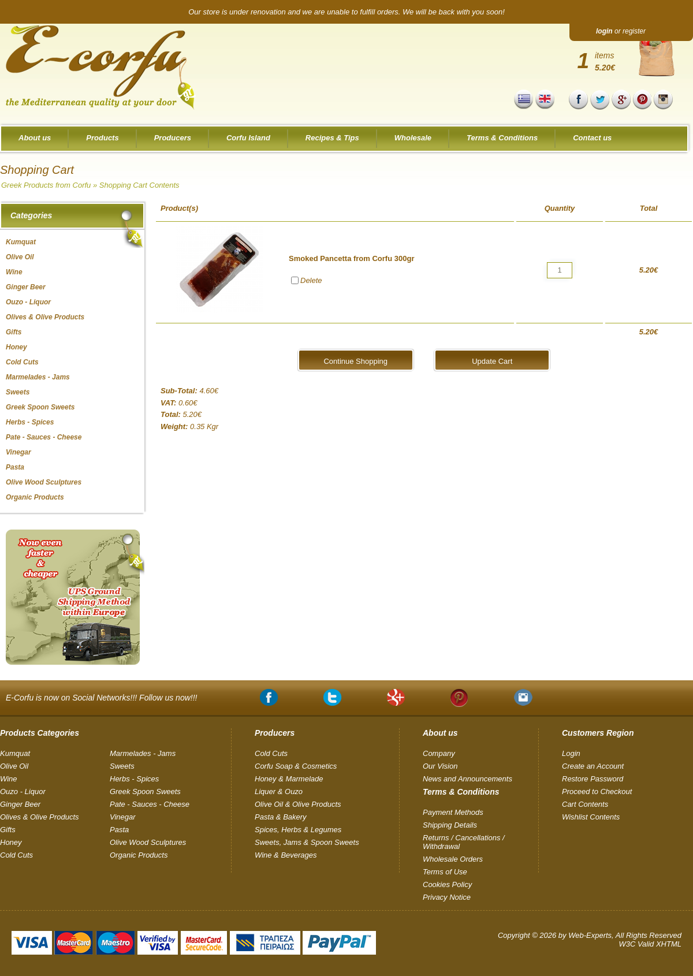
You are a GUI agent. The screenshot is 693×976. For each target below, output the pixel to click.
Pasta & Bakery (281, 817)
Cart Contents (585, 804)
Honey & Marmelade (289, 778)
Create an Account (593, 766)
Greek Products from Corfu (46, 185)
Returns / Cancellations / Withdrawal (464, 842)
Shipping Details (450, 825)
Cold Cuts (16, 855)
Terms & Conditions (502, 137)
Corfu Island (248, 137)
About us (34, 137)
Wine (8, 778)
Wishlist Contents (591, 817)
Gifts (8, 829)
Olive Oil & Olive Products (298, 804)
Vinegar (123, 817)
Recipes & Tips (332, 137)
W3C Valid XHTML (650, 944)
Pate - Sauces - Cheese (149, 804)
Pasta (119, 829)
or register (621, 31)
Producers (172, 137)
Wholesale (412, 137)
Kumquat (15, 753)
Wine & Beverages (286, 855)
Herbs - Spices (134, 778)
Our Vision (440, 766)
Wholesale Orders (453, 859)
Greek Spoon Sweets (145, 791)
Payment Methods (453, 812)
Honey (11, 842)
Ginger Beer (20, 804)
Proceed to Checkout (597, 791)
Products (102, 137)
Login (571, 753)
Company (439, 753)
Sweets (122, 766)
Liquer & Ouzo (279, 791)
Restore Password (592, 778)
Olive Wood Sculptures (148, 842)
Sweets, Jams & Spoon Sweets (307, 842)
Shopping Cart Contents (139, 185)
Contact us (592, 137)
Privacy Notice (447, 897)
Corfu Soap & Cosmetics (296, 766)
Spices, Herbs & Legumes (298, 829)
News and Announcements (467, 778)
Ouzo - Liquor (23, 791)
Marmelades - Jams (143, 753)
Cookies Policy (447, 884)
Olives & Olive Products (39, 817)
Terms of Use (445, 871)
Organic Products (138, 855)
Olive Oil (14, 766)
